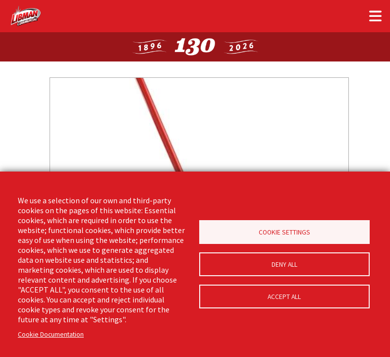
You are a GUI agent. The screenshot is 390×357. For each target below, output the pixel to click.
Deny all (284, 264)
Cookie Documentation (51, 334)
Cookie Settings (284, 232)
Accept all (284, 297)
